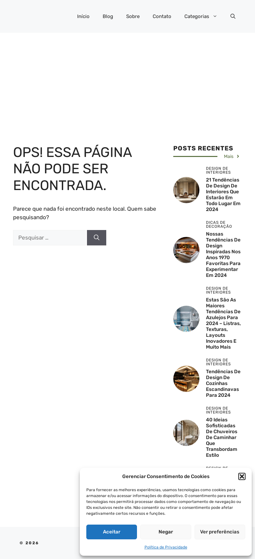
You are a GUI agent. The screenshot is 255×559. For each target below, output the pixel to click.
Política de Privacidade (165, 547)
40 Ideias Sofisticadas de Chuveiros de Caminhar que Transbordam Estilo (221, 437)
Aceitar (111, 532)
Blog (108, 16)
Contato (162, 16)
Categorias (204, 16)
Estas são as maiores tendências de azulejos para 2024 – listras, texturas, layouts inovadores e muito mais (223, 323)
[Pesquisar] (96, 238)
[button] (242, 476)
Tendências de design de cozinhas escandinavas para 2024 (223, 383)
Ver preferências (219, 532)
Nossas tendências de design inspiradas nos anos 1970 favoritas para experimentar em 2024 (223, 254)
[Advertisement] (127, 82)
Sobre (133, 16)
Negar (166, 532)
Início (83, 16)
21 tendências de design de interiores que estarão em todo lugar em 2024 (223, 194)
